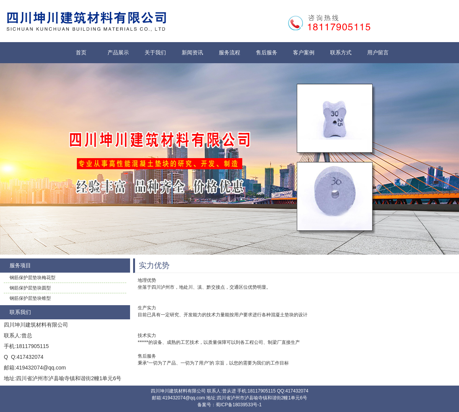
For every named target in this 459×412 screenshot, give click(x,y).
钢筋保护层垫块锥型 (30, 298)
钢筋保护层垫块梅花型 (32, 277)
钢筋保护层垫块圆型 (30, 288)
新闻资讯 (192, 52)
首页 (81, 52)
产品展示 (118, 52)
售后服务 (266, 52)
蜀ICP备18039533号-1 (239, 404)
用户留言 (378, 52)
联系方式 (341, 52)
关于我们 (155, 52)
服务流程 (229, 52)
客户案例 (303, 52)
